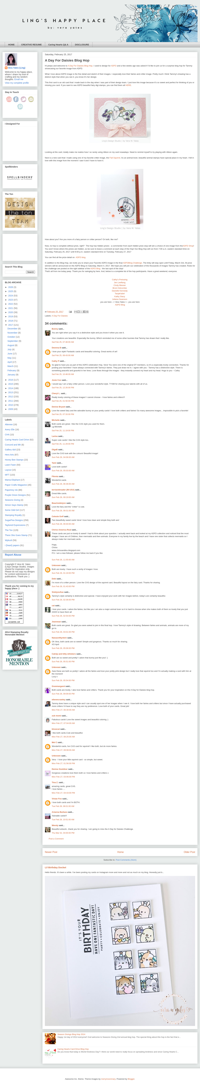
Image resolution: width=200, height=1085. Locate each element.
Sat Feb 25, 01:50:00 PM (63, 401)
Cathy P (55, 361)
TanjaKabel (120, 293)
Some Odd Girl (12, 510)
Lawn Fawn (10, 465)
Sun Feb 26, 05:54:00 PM (63, 680)
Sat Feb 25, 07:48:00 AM (63, 342)
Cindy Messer (120, 285)
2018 (11, 321)
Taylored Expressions (15, 525)
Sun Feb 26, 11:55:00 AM (63, 560)
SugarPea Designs (14, 520)
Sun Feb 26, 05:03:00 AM (63, 470)
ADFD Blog (95, 268)
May (10, 358)
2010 (11, 405)
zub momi (56, 716)
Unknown (56, 565)
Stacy (122, 296)
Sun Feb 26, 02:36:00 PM (63, 600)
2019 (11, 316)
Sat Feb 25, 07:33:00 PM (63, 414)
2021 (11, 308)
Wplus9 (8, 540)
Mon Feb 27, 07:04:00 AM (63, 723)
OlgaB (55, 449)
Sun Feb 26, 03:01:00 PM (63, 632)
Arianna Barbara (59, 812)
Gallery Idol (10, 449)
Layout (8, 470)
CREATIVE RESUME (31, 44)
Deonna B (56, 348)
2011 (11, 401)
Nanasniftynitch (59, 638)
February (12, 370)
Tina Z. (55, 782)
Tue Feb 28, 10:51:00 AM (63, 819)
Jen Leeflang (119, 282)
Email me (18, 79)
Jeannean (56, 622)
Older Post (189, 852)
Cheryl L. (56, 393)
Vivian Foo (57, 799)
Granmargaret (58, 686)
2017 (11, 325)
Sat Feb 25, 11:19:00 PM (63, 430)
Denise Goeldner (60, 769)
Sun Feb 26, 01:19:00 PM (63, 573)
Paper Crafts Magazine (16, 485)
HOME (11, 44)
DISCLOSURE (82, 44)
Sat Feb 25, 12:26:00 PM (63, 387)
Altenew (9, 424)
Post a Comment (56, 839)
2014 (11, 388)
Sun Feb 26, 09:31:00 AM (63, 510)
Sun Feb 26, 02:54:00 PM (63, 616)
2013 (11, 392)
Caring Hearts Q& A (58, 44)
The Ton (9, 530)
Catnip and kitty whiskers (64, 654)
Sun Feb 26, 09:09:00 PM (63, 694)
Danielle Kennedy (119, 291)
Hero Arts (9, 454)
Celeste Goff (58, 516)
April (10, 362)
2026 (11, 287)
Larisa (55, 436)
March (11, 366)
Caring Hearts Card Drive (17, 439)
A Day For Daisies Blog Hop (80, 66)
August (11, 345)
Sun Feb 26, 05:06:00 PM (63, 648)
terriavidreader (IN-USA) (63, 490)
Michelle (56, 420)
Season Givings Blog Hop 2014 (71, 1034)
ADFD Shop (188, 246)
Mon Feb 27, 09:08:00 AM (63, 750)
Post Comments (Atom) (126, 860)
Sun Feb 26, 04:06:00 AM (63, 457)
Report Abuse (13, 554)
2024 (11, 295)
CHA (7, 434)
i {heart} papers (12, 545)
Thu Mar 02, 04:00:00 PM (63, 833)
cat (53, 605)
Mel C (54, 742)
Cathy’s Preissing (119, 279)
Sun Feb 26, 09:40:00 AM (63, 524)
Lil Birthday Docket (55, 867)
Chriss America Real (61, 530)
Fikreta (55, 476)
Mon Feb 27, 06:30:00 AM (63, 710)
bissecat (56, 729)
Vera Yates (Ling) (16, 68)
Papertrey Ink (11, 490)
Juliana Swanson (119, 299)
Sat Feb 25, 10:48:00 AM (63, 374)
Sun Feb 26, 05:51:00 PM (63, 661)
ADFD (113, 66)
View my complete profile (17, 83)
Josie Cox (56, 380)
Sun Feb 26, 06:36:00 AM (63, 484)
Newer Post (51, 852)
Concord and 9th (13, 444)
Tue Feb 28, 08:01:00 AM (63, 806)
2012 (11, 396)
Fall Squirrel (115, 158)
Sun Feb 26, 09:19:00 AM (63, 497)
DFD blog (80, 257)
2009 (11, 409)
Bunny (55, 329)
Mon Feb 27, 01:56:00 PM (63, 763)
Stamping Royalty (13, 515)
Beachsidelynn (59, 503)
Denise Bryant (58, 407)
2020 (11, 312)
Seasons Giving (12, 500)
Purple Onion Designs (15, 495)
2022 (11, 304)
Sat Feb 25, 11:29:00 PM (63, 444)
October (12, 337)
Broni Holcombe (120, 288)
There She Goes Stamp (16, 535)
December (13, 328)
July (10, 349)
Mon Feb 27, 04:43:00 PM (63, 793)
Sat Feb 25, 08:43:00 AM (63, 355)
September (13, 341)
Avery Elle (10, 429)
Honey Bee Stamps (14, 460)
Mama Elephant (12, 480)
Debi (54, 579)
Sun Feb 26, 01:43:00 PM (63, 586)
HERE (128, 85)
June (10, 353)
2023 (11, 300)
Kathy (117, 296)
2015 (11, 384)
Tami (54, 463)
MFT (7, 475)
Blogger (131, 1079)
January (12, 374)
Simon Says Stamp (14, 505)
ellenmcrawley (58, 699)
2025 (11, 291)
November (13, 332)
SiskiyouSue (58, 592)
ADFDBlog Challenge (132, 263)
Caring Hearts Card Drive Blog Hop (73, 1049)
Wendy (55, 825)
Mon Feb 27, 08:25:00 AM (63, 737)
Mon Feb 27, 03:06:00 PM (63, 777)
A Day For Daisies (60, 316)
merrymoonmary (108, 1079)
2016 (11, 380)
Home (120, 852)
